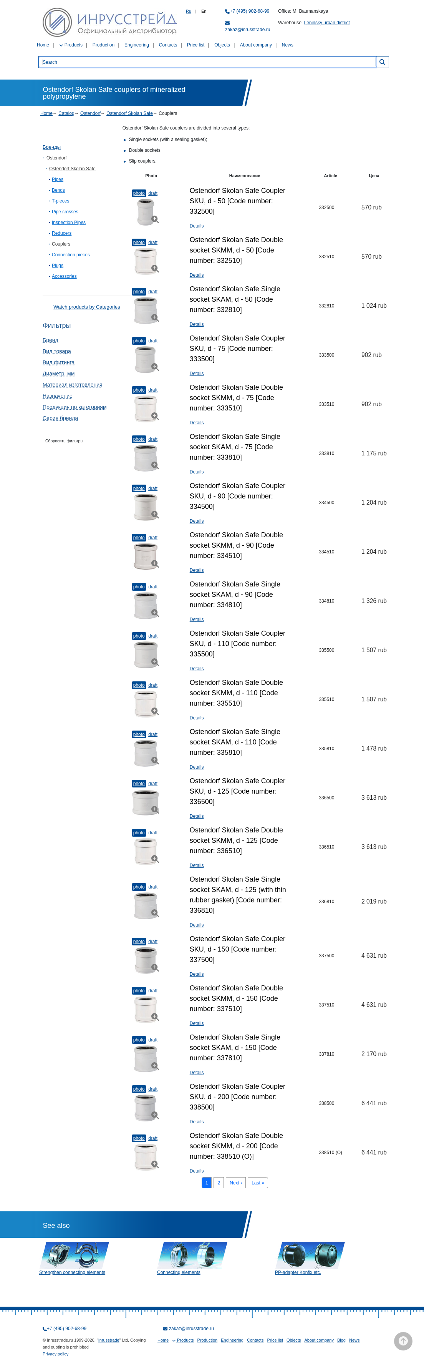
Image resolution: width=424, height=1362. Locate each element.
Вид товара (57, 351)
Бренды (52, 147)
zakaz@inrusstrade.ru (247, 29)
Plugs (57, 265)
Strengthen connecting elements (72, 1272)
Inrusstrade (108, 1340)
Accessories (64, 276)
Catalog (66, 113)
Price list (195, 45)
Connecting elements (178, 1272)
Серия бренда (60, 418)
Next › (236, 1183)
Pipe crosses (65, 211)
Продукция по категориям (75, 407)
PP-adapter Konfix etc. (298, 1272)
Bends (58, 190)
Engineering (136, 45)
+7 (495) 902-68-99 (249, 11)
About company (256, 45)
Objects (222, 45)
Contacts (168, 45)
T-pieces (60, 201)
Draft (152, 193)
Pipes (57, 179)
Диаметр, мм (59, 373)
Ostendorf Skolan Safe (129, 113)
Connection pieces (71, 254)
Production (103, 45)
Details (197, 226)
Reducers (61, 233)
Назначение (58, 396)
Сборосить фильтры (64, 440)
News (287, 45)
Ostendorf (90, 113)
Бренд (50, 340)
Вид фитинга (59, 362)
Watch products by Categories (86, 307)
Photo (139, 193)
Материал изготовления (73, 385)
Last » (258, 1183)
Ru (188, 11)
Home (43, 45)
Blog (341, 1340)
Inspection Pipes (69, 222)
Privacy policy (55, 1354)
